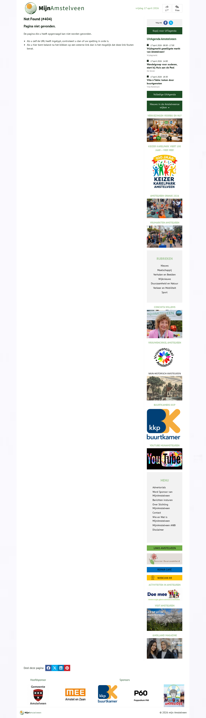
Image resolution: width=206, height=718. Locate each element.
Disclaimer (158, 529)
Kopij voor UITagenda (164, 30)
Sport (165, 292)
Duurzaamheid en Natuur (164, 283)
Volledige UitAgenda (164, 94)
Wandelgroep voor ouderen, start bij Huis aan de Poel (162, 66)
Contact (157, 512)
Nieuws (165, 265)
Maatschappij (164, 270)
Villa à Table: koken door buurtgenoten (160, 81)
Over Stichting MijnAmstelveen (161, 506)
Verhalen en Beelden (164, 274)
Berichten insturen (163, 500)
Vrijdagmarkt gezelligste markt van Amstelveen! (163, 50)
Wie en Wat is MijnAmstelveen (161, 518)
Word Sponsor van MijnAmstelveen (162, 493)
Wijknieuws (164, 279)
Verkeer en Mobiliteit (164, 287)
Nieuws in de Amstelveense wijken (164, 106)
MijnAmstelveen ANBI (164, 525)
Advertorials (159, 487)
